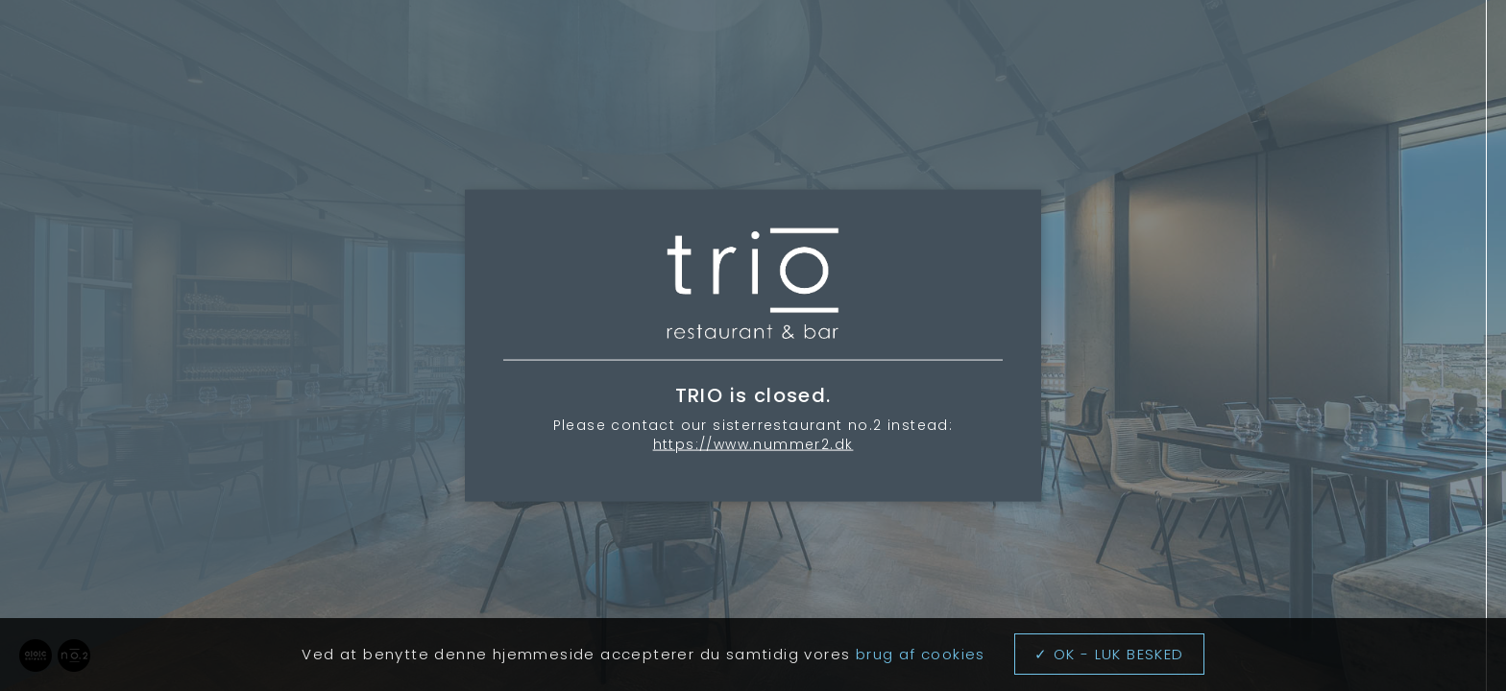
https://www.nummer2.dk (753, 443)
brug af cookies (920, 654)
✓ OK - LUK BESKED (1109, 654)
